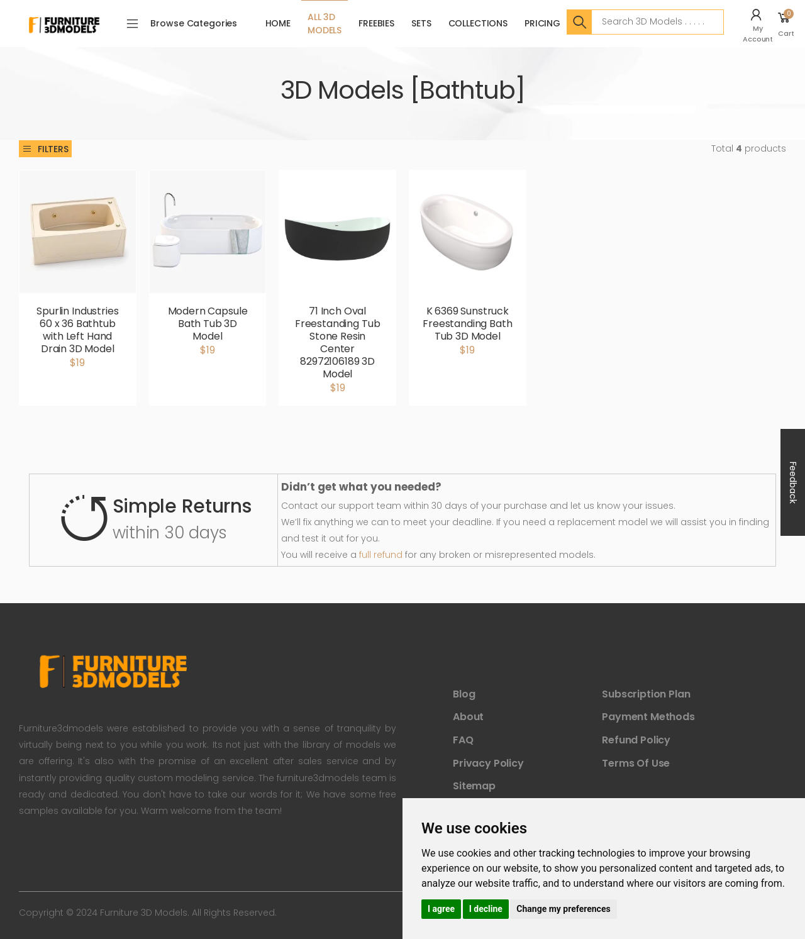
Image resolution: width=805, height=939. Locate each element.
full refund (380, 554)
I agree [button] (441, 909)
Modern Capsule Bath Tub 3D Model (208, 323)
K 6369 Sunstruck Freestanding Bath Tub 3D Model (467, 323)
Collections (478, 23)
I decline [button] (485, 909)
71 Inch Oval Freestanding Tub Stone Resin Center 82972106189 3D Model (337, 342)
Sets (421, 23)
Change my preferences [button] (563, 909)
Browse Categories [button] (193, 23)
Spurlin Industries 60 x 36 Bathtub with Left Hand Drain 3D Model (77, 330)
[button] (759, 23)
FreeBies (376, 23)
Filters (45, 149)
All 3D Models (324, 23)
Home (278, 23)
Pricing (542, 23)
